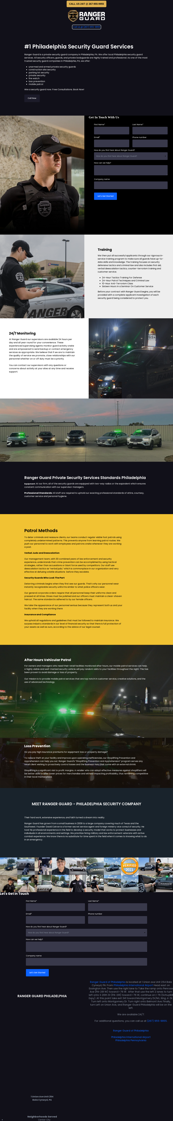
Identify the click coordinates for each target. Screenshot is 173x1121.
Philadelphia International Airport (134, 985)
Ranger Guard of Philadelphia (107, 982)
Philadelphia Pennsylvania (130, 1041)
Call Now (32, 98)
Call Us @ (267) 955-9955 (86, 26)
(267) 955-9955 (157, 1021)
